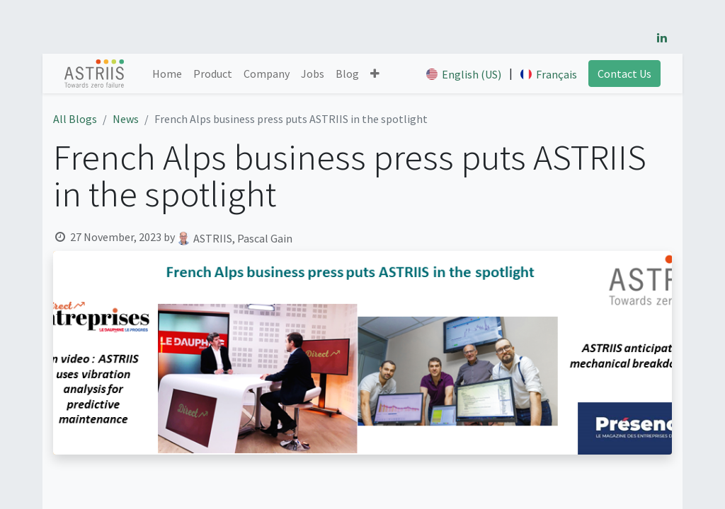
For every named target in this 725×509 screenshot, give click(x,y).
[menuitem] (167, 73)
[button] (375, 73)
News (126, 119)
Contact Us (624, 73)
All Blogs (75, 119)
